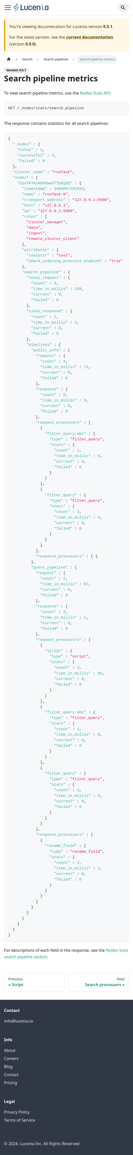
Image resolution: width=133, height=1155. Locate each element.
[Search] (123, 8)
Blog (8, 1066)
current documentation (89, 37)
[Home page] (9, 59)
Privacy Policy (16, 1112)
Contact (11, 1074)
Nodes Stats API (95, 93)
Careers (11, 1058)
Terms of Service (19, 1120)
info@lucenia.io (18, 1021)
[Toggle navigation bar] (8, 7)
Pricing (10, 1082)
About (9, 1050)
